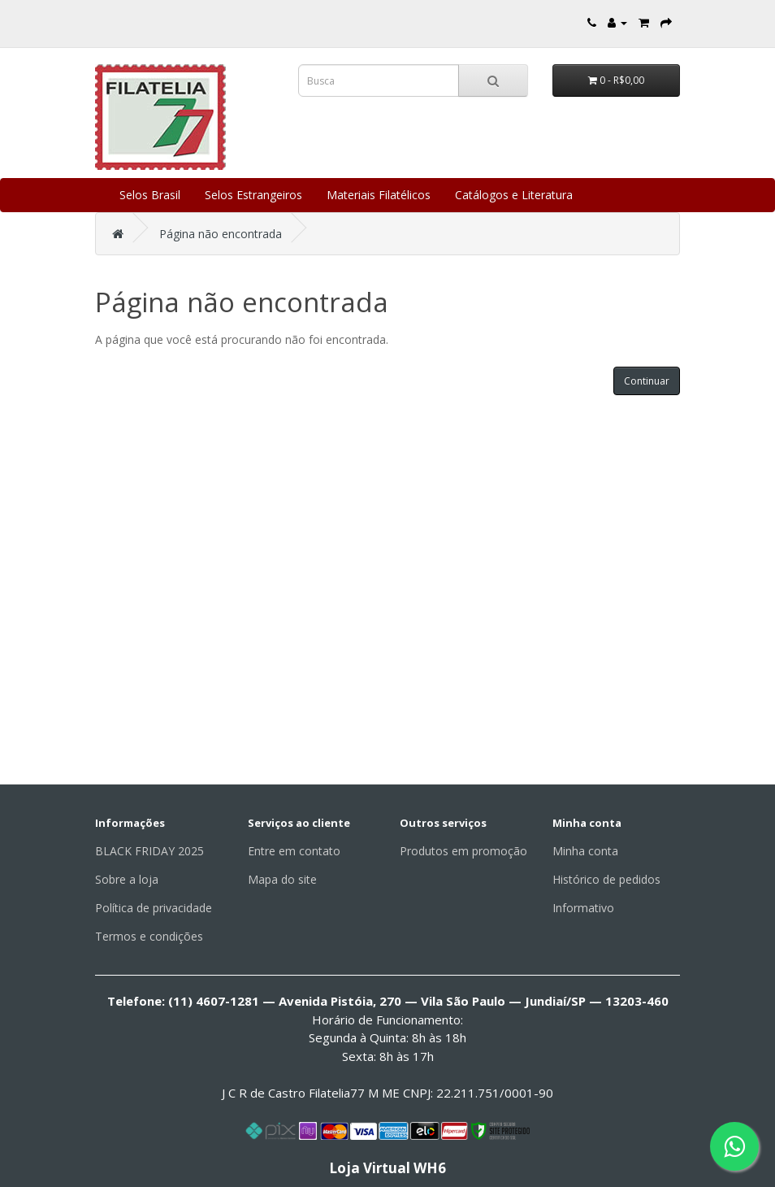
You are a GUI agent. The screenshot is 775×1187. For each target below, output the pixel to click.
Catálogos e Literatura (514, 194)
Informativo (583, 907)
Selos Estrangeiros (253, 194)
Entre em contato (294, 851)
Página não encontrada (220, 233)
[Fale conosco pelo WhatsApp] (734, 1146)
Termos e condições (149, 936)
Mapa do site (282, 879)
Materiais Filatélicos (379, 194)
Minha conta (585, 851)
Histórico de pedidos (606, 879)
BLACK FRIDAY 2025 (149, 851)
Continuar (646, 381)
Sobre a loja (126, 879)
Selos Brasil (149, 194)
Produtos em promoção (463, 851)
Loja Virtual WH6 (387, 1168)
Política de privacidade (153, 907)
